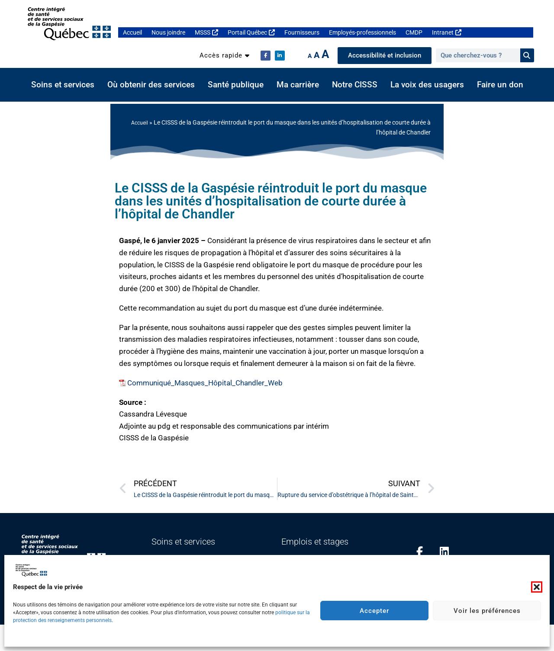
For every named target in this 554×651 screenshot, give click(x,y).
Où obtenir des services (151, 85)
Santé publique (236, 85)
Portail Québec (251, 32)
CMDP (414, 32)
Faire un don (500, 85)
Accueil (132, 32)
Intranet (446, 32)
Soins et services (62, 85)
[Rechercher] (527, 55)
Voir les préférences (487, 611)
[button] (536, 587)
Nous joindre (168, 32)
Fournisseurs (301, 32)
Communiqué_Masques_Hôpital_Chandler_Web (205, 382)
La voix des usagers (427, 85)
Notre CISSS (354, 85)
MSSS (206, 32)
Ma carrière (298, 85)
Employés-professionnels (362, 32)
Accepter (374, 611)
